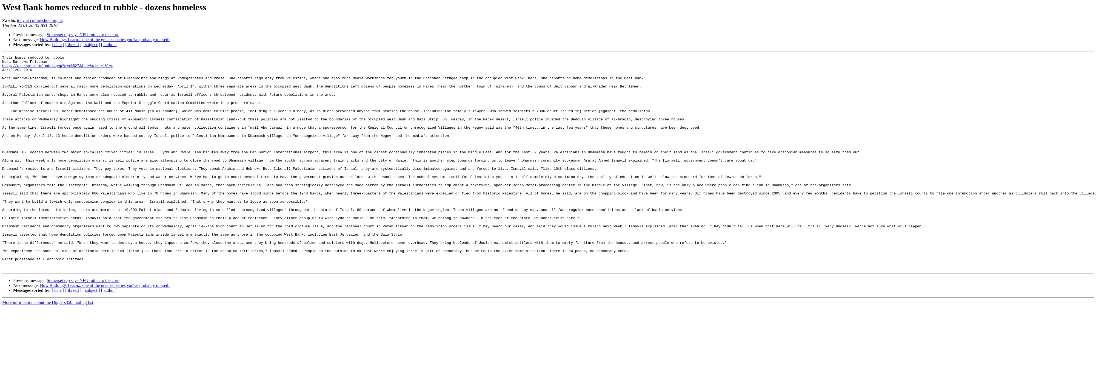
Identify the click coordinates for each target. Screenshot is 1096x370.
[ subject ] (91, 44)
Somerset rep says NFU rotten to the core (83, 34)
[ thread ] (73, 44)
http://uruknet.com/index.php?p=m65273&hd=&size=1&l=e (57, 68)
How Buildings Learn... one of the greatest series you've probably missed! (105, 39)
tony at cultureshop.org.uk (40, 20)
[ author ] (109, 44)
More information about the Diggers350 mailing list (47, 345)
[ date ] (58, 44)
